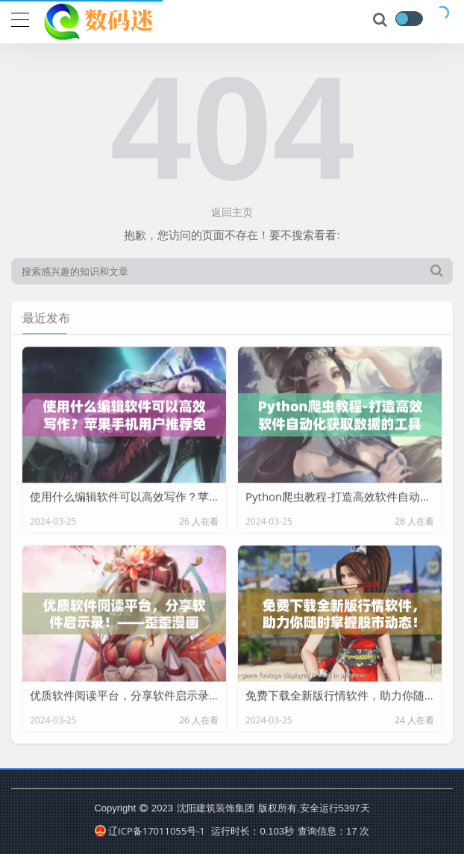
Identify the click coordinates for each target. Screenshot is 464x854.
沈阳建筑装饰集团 (215, 807)
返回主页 (232, 212)
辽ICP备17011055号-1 (150, 831)
